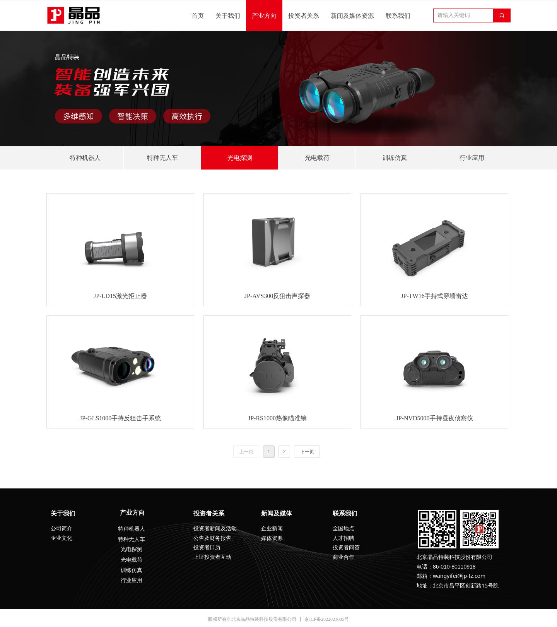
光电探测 (239, 157)
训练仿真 (394, 157)
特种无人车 (162, 157)
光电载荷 (317, 157)
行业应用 (472, 157)
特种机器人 (85, 157)
